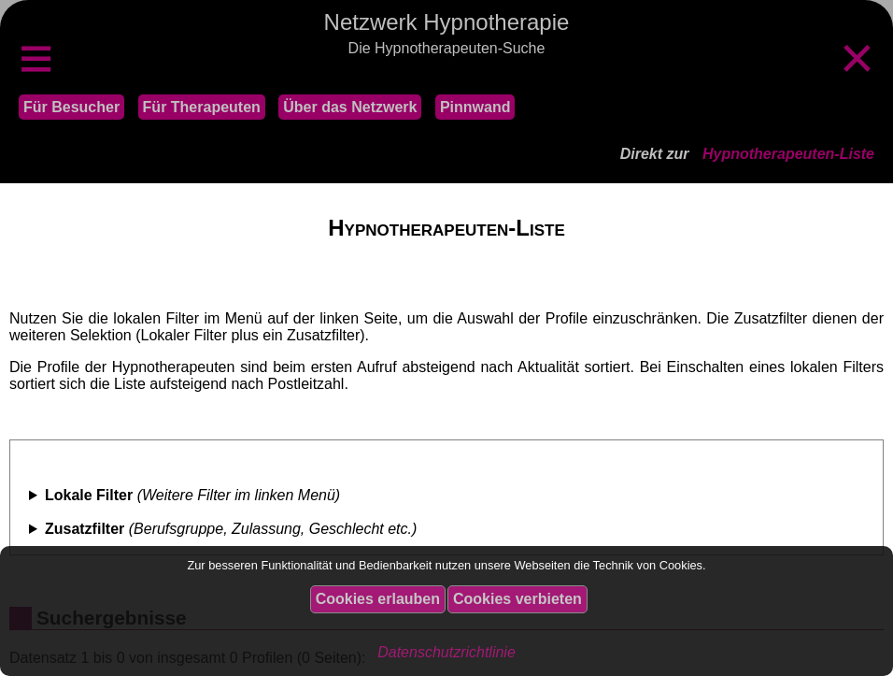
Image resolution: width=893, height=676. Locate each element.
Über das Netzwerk (350, 107)
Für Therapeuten (202, 107)
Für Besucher (71, 107)
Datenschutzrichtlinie (446, 652)
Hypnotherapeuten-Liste (788, 154)
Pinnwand (475, 107)
